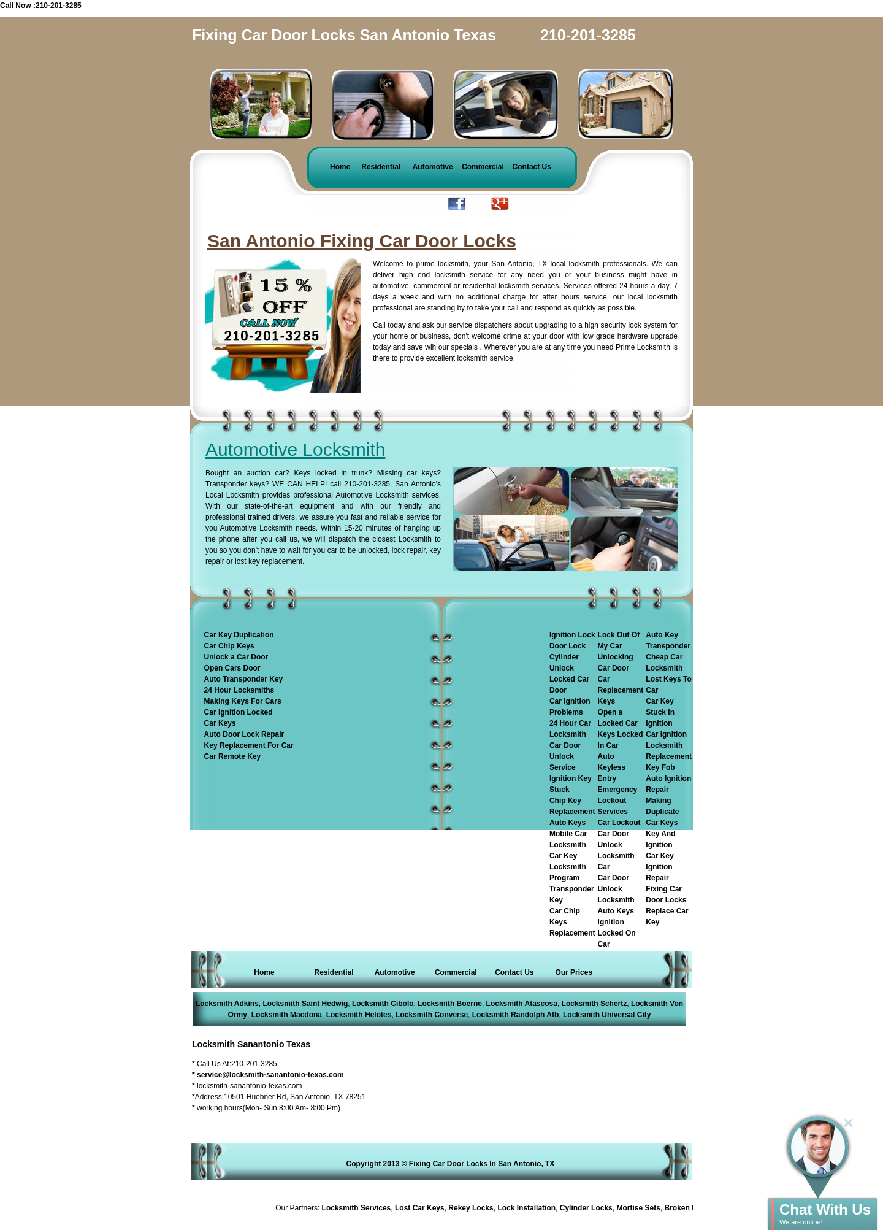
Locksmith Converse (432, 1014)
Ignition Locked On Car (617, 933)
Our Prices (573, 972)
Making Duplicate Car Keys (662, 811)
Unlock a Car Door (236, 657)
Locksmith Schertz (594, 1003)
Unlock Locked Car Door (569, 679)
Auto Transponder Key (243, 679)
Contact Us (532, 167)
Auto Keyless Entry (611, 767)
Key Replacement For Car (249, 745)
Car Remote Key (232, 756)
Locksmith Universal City (607, 1014)
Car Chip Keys (229, 646)
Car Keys (220, 723)
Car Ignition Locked (238, 712)
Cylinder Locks (588, 1208)
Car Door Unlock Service (565, 756)
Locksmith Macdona (286, 1014)
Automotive (433, 167)
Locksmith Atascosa (521, 1003)
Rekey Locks (473, 1208)
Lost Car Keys (422, 1208)
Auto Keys (567, 822)
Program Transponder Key (571, 889)
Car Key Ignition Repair (659, 866)
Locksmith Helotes (359, 1014)
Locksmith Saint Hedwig (305, 1003)
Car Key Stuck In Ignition (660, 712)
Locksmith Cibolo (383, 1003)
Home (340, 167)
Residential (380, 167)
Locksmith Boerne (450, 1003)
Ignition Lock (572, 635)
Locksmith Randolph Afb (515, 1014)
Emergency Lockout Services (618, 800)
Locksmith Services (358, 1208)
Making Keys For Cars (242, 701)
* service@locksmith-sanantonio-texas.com (268, 1074)
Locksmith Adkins (227, 1003)
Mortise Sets (640, 1208)
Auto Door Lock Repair (244, 734)
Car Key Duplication (239, 635)
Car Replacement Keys (621, 690)
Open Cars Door (232, 668)
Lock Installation (529, 1208)
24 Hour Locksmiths (239, 690)
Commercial (483, 167)
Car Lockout (619, 822)
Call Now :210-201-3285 (41, 5)
